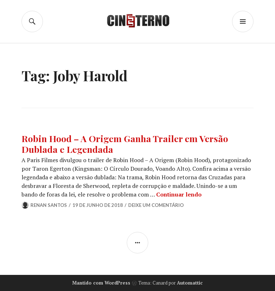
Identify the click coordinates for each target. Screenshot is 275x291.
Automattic (190, 283)
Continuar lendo (179, 194)
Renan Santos (48, 205)
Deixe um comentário (156, 205)
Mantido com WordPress (101, 283)
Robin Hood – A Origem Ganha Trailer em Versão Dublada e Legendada (124, 143)
